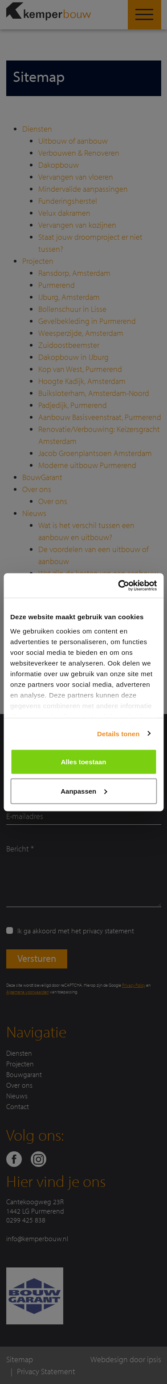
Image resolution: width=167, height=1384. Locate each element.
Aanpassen (84, 791)
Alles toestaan (83, 762)
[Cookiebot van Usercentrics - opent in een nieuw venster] (119, 585)
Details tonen (118, 733)
